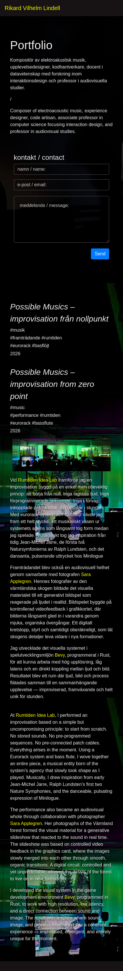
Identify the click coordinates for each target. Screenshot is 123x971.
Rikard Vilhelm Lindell (32, 8)
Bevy (60, 655)
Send (100, 253)
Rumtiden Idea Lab (37, 480)
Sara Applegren (26, 823)
